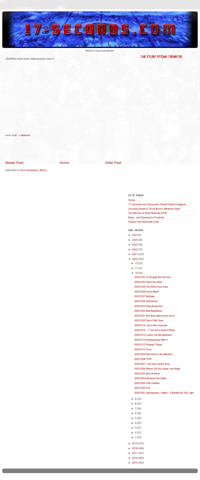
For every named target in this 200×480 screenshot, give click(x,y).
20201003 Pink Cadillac (147, 383)
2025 (135, 235)
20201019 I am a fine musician (150, 325)
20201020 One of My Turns (149, 320)
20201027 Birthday (144, 296)
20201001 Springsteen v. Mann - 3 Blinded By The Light (164, 392)
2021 (135, 254)
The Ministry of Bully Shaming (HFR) (147, 213)
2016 (135, 458)
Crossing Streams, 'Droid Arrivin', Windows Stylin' (154, 208)
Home (64, 163)
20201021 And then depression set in (154, 315)
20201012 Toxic (143, 349)
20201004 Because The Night (150, 378)
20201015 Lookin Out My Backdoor (153, 335)
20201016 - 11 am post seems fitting (154, 330)
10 (136, 273)
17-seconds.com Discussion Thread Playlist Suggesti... (157, 204)
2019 (135, 443)
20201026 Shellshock (146, 301)
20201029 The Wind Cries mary (151, 286)
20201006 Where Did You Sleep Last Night (157, 368)
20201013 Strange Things (148, 344)
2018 (135, 448)
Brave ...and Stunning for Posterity (146, 217)
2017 (135, 453)
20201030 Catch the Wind (148, 282)
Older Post (113, 163)
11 (136, 268)
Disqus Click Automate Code (143, 221)
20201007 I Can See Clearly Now (152, 364)
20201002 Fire (142, 387)
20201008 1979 (142, 359)
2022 (135, 249)
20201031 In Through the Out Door (152, 277)
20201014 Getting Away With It (150, 339)
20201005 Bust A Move (147, 373)
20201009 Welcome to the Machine (153, 354)
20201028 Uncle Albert (146, 291)
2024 (135, 239)
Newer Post (14, 163)
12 (136, 263)
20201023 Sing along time (148, 306)
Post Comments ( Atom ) (33, 170)
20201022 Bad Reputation (148, 310)
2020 (135, 259)
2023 (135, 244)
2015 (135, 462)
